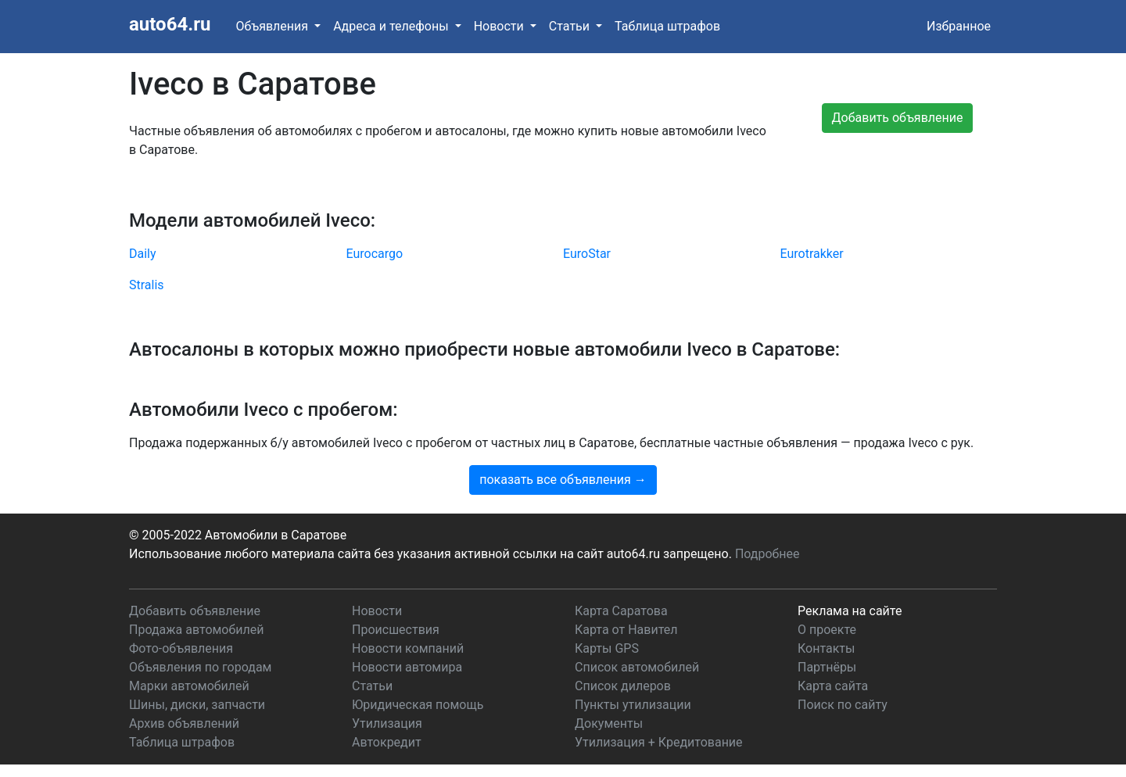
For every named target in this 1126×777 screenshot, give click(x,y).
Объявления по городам (200, 667)
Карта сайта (833, 686)
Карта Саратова (621, 610)
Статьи (372, 686)
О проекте (827, 629)
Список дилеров (623, 686)
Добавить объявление (194, 610)
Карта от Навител (626, 629)
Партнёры (827, 667)
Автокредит (386, 742)
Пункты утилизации (633, 704)
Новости (377, 610)
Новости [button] (500, 26)
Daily (142, 253)
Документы (609, 723)
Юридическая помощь (417, 704)
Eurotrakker (812, 253)
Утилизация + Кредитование (659, 742)
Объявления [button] (273, 26)
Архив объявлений (184, 723)
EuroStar (587, 253)
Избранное (959, 26)
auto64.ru (169, 24)
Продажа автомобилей (196, 629)
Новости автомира (407, 667)
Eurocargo (374, 253)
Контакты (826, 648)
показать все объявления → (563, 479)
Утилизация (387, 723)
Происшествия (395, 629)
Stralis (146, 285)
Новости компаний (408, 648)
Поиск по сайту (843, 704)
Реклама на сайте (850, 610)
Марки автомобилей (189, 686)
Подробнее (767, 553)
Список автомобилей (637, 667)
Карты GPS (607, 648)
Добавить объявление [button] (897, 117)
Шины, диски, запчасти (197, 704)
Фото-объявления (181, 648)
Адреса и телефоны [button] (392, 26)
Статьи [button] (571, 26)
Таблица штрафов (667, 26)
